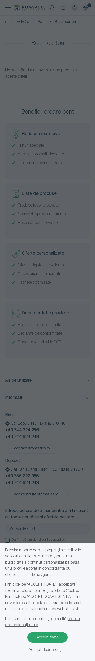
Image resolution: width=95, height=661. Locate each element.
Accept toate (47, 637)
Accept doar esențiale (47, 650)
